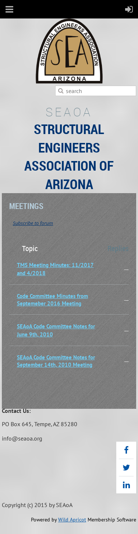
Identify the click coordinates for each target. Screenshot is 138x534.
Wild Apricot (72, 519)
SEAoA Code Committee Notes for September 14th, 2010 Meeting (56, 361)
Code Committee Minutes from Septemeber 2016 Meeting (52, 299)
